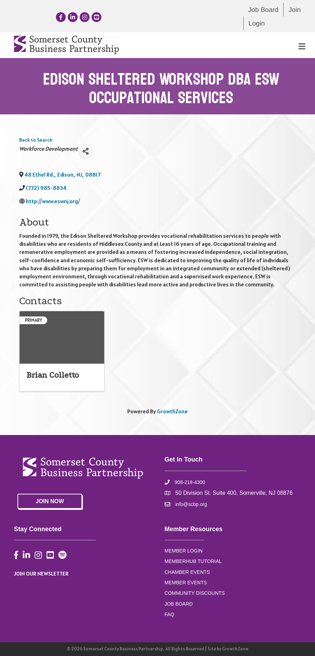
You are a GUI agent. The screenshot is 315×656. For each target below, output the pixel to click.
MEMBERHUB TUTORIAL (193, 561)
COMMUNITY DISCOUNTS (195, 593)
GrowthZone (172, 411)
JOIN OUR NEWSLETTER (41, 573)
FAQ (169, 614)
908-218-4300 (190, 482)
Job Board (263, 9)
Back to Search (35, 140)
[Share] (85, 151)
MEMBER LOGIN (184, 551)
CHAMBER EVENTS (187, 572)
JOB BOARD (179, 604)
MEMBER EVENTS (186, 582)
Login (257, 23)
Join (294, 9)
